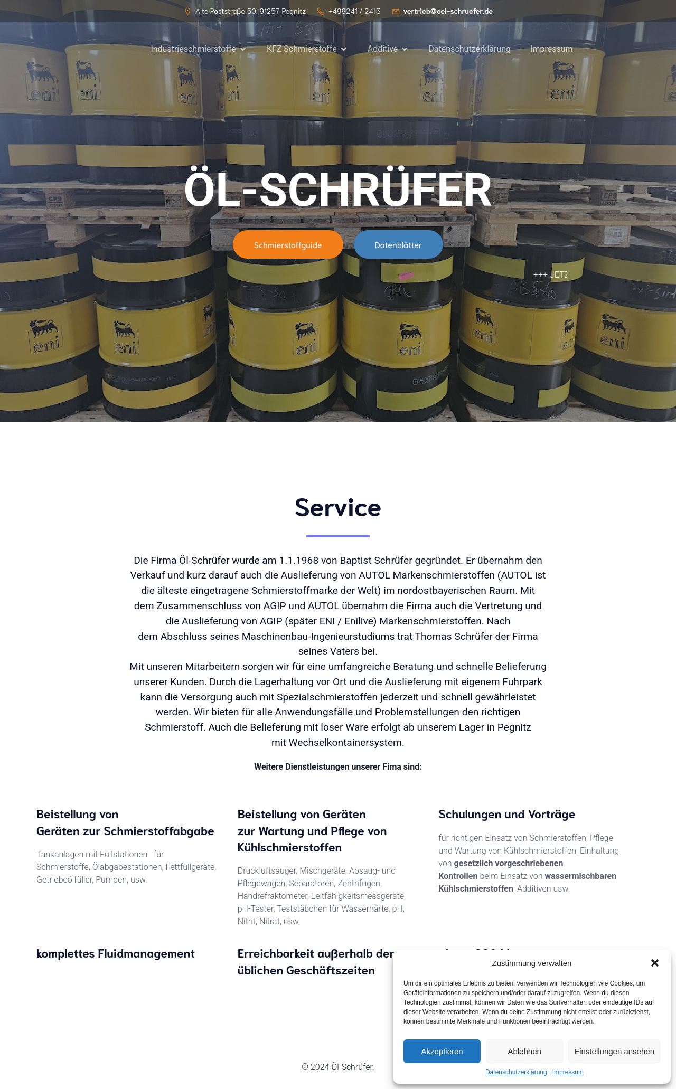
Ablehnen (524, 1051)
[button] (655, 963)
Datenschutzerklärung (516, 1072)
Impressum (568, 1072)
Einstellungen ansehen (614, 1051)
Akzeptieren (442, 1051)
